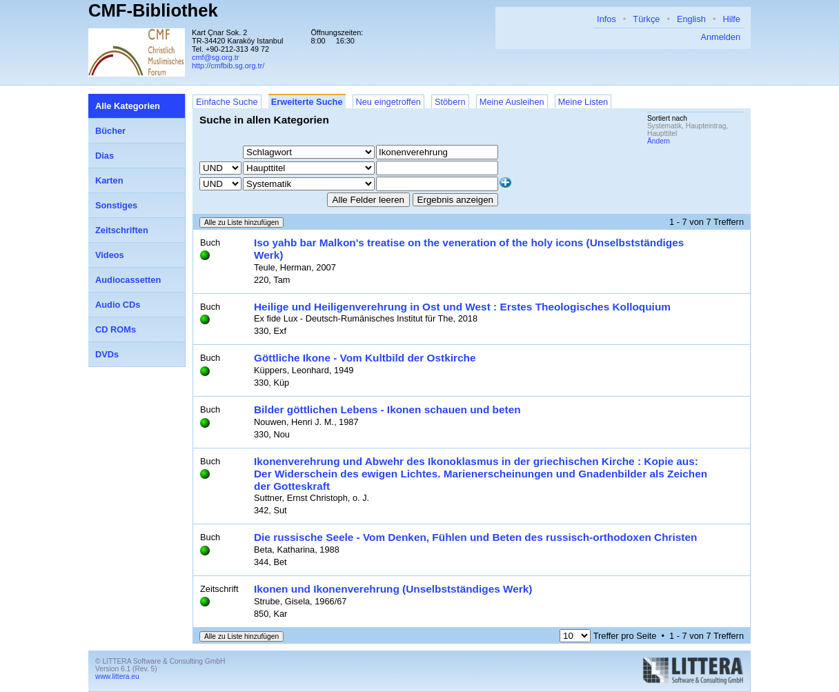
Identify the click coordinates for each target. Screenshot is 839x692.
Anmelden (720, 37)
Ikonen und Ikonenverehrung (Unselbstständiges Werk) (393, 589)
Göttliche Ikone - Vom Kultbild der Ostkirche (364, 358)
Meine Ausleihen (512, 102)
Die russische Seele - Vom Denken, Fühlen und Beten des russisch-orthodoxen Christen (475, 537)
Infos (606, 19)
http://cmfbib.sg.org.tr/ (228, 65)
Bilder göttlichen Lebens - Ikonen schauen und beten (387, 409)
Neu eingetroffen (388, 102)
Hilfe (731, 19)
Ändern (658, 141)
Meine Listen (583, 102)
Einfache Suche (227, 102)
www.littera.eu (117, 676)
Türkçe (646, 19)
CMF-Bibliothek (153, 10)
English (691, 19)
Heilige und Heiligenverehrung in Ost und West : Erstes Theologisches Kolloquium (462, 307)
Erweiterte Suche (307, 102)
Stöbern (450, 102)
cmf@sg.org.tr (215, 57)
